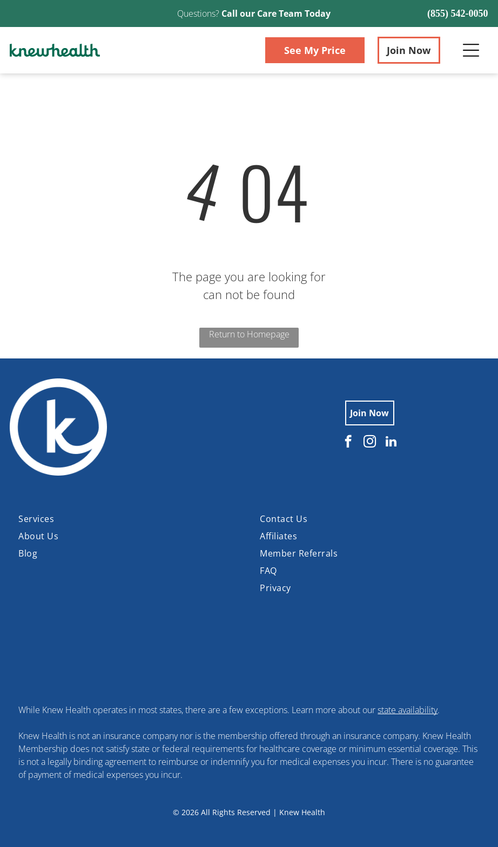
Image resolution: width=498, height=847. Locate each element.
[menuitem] (128, 518)
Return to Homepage (249, 334)
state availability (408, 710)
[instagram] (369, 442)
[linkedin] (391, 442)
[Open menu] (471, 50)
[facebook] (348, 442)
